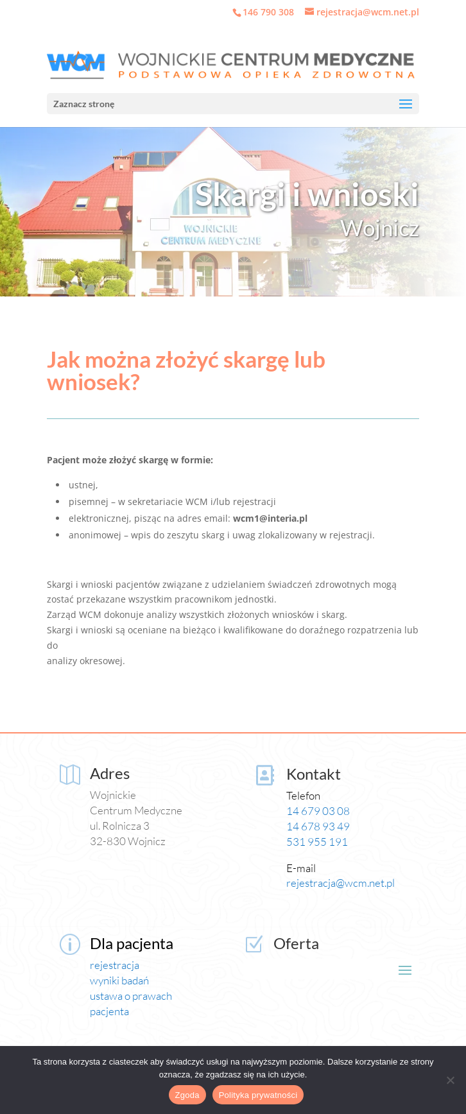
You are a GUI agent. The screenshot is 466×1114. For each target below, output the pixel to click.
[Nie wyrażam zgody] (450, 1080)
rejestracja (114, 965)
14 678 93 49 (318, 826)
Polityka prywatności (258, 1095)
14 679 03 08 (318, 811)
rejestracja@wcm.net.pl (340, 882)
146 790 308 (268, 12)
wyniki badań (119, 980)
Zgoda (187, 1095)
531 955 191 (317, 841)
